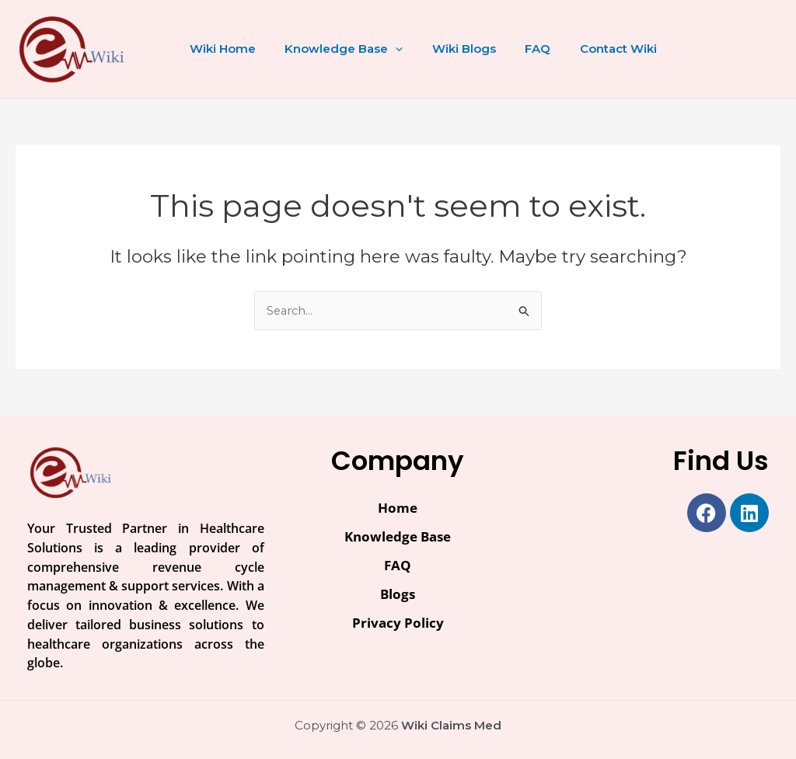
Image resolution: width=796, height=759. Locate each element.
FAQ (517, 48)
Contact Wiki (591, 48)
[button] (386, 49)
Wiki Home (220, 48)
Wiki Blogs (449, 48)
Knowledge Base (335, 49)
